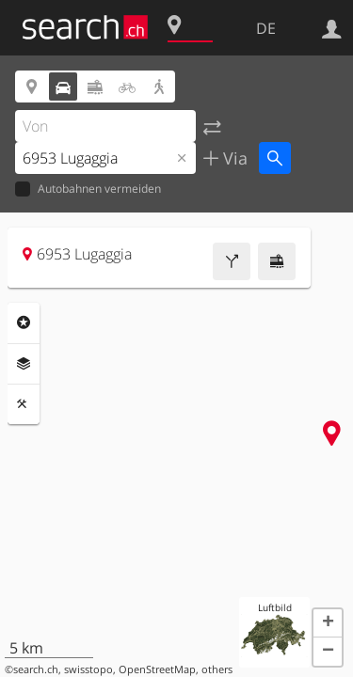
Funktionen (24, 404)
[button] (327, 623)
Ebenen (24, 364)
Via (233, 158)
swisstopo (88, 669)
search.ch (35, 669)
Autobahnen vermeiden (88, 189)
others (217, 669)
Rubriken (24, 322)
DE (266, 28)
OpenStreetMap (157, 669)
